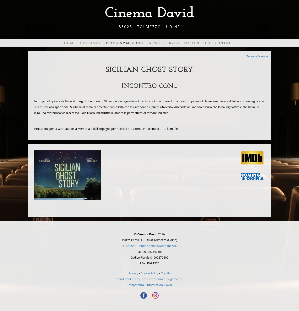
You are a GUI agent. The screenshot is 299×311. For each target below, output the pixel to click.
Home (70, 43)
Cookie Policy (149, 273)
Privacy (133, 273)
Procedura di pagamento (166, 279)
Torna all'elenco (257, 56)
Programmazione (125, 43)
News (154, 43)
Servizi (172, 43)
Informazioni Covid (159, 285)
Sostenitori (197, 43)
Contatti (225, 43)
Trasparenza (135, 285)
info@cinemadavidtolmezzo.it (159, 246)
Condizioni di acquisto (131, 279)
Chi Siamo (91, 43)
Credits (165, 273)
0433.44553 (128, 246)
